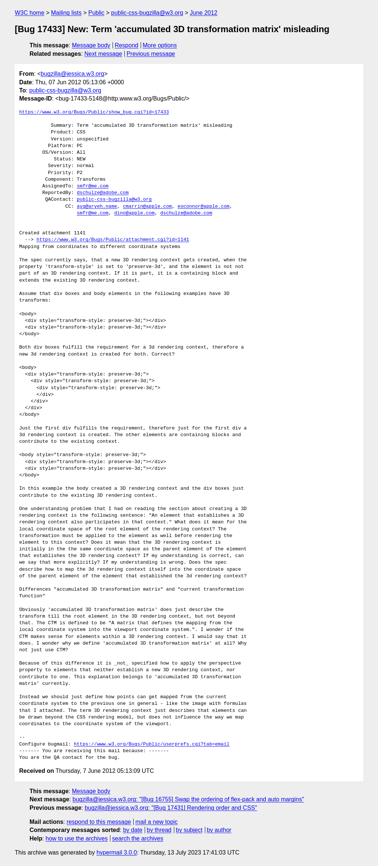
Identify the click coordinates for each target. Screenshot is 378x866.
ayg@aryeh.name (97, 206)
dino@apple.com (134, 213)
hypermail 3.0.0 (116, 852)
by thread (159, 830)
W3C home (29, 13)
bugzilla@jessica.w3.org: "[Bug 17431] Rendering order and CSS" (171, 808)
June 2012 (203, 13)
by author (219, 830)
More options (160, 45)
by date (132, 830)
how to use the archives (77, 838)
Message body (91, 45)
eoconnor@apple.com (203, 206)
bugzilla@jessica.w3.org (72, 74)
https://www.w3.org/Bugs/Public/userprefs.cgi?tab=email (151, 744)
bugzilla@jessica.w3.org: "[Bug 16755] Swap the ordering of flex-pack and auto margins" (188, 799)
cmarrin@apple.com (147, 206)
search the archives (138, 838)
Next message (103, 54)
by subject (189, 830)
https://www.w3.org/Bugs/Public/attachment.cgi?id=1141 (113, 240)
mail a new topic (156, 822)
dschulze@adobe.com (102, 193)
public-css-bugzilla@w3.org (147, 13)
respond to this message (98, 822)
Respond (126, 45)
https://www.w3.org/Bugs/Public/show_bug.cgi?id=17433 (94, 112)
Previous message (151, 54)
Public (96, 13)
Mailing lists (66, 13)
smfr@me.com (93, 186)
